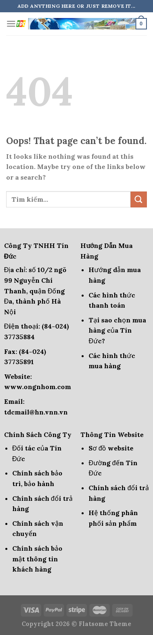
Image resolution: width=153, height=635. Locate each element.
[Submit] (139, 199)
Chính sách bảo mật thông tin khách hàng (37, 558)
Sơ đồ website (111, 448)
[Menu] (11, 24)
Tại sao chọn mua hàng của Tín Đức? (117, 330)
